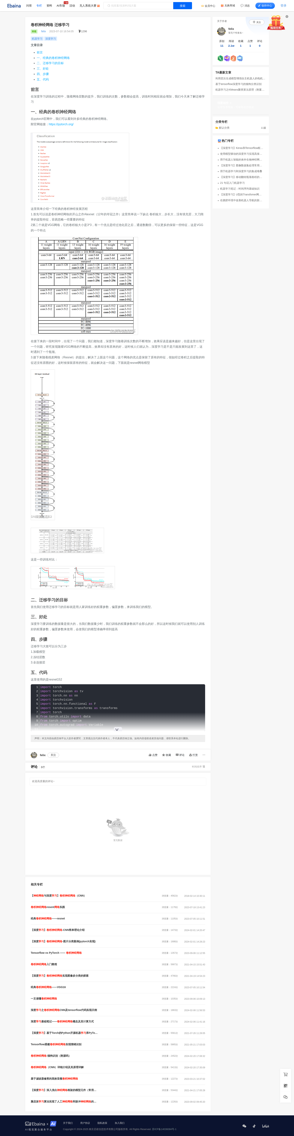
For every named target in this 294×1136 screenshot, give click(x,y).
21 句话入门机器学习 (232, 183)
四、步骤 (43, 74)
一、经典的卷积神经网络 (53, 57)
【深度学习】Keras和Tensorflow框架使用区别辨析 (242, 148)
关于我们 (68, 1123)
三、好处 (43, 68)
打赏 (193, 754)
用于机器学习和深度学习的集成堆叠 (241, 171)
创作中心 (265, 5)
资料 (49, 5)
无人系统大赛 (88, 5)
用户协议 (85, 1123)
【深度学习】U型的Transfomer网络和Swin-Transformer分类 (242, 194)
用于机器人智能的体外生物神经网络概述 (242, 159)
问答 (29, 5)
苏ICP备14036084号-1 (164, 1129)
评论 (180, 754)
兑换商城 (229, 5)
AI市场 (61, 5)
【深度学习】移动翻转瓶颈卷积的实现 (242, 177)
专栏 (39, 5)
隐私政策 (102, 1123)
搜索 (182, 5)
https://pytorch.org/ (61, 124)
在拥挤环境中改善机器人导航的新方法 (242, 200)
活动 (72, 5)
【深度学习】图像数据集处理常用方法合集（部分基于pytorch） (242, 165)
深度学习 (50, 38)
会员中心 (210, 5)
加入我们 (119, 1123)
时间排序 (198, 766)
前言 (40, 52)
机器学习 (37, 38)
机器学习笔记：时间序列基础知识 (240, 188)
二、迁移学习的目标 (50, 63)
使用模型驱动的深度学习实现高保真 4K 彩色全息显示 (242, 153)
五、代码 (43, 79)
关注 (53, 754)
